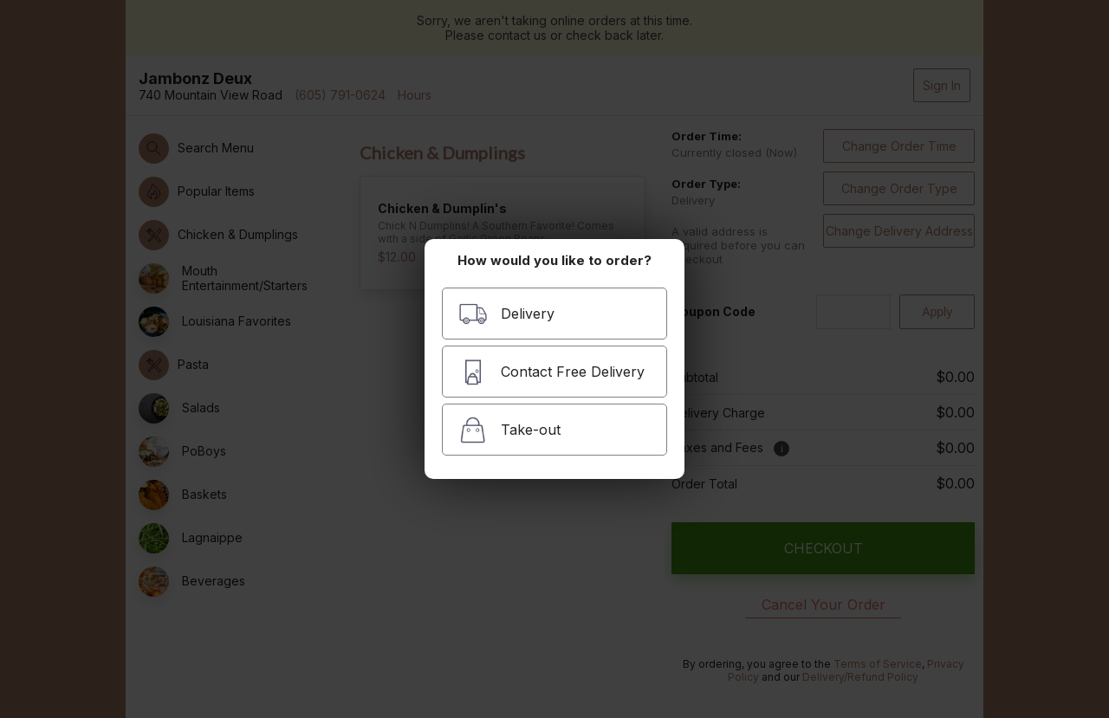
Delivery (506, 314)
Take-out (509, 430)
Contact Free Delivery (551, 372)
